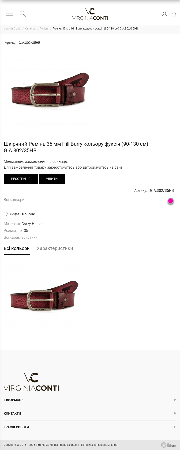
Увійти (164, 14)
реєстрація (20, 179)
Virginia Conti (44, 444)
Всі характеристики (21, 237)
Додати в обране (23, 214)
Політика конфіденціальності (100, 444)
